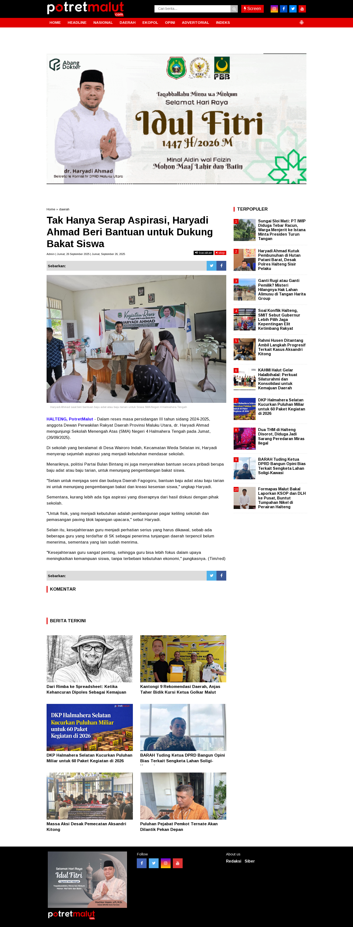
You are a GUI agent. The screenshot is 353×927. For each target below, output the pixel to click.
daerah (64, 209)
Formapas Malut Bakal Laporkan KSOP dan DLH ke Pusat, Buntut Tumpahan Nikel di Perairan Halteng (282, 498)
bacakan (203, 252)
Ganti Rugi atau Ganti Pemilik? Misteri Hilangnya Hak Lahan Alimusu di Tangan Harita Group (282, 290)
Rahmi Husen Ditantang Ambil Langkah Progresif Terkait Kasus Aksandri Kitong (281, 347)
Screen (252, 8)
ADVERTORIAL (195, 22)
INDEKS (223, 22)
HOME (55, 22)
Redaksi (233, 861)
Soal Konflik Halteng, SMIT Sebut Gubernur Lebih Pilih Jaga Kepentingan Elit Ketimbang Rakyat (279, 319)
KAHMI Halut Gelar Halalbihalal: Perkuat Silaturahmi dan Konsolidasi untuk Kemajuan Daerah (277, 379)
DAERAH (128, 22)
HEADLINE (77, 22)
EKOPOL (150, 22)
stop (220, 252)
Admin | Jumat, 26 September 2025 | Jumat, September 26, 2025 (86, 254)
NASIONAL (103, 22)
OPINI (170, 22)
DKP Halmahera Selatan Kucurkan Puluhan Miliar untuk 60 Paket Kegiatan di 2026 (281, 407)
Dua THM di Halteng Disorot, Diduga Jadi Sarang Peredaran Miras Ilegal (281, 436)
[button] (301, 20)
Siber (250, 861)
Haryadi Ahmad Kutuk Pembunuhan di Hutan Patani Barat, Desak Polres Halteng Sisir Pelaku (279, 260)
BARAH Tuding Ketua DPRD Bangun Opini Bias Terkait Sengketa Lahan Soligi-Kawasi (182, 760)
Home (51, 209)
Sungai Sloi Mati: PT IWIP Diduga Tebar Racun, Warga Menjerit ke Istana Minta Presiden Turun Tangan (282, 230)
